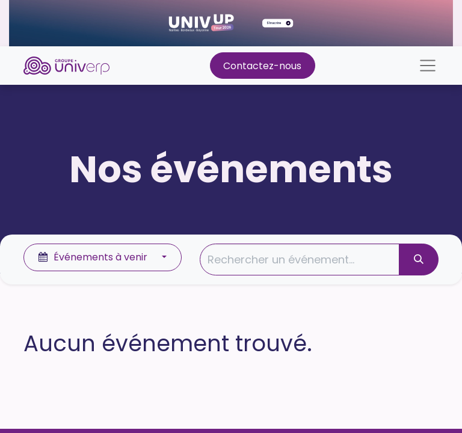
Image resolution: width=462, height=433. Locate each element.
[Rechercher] (419, 259)
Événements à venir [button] (94, 257)
